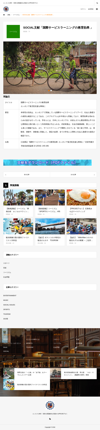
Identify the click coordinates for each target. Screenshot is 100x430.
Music (5, 347)
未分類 (5, 319)
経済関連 (79, 343)
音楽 (4, 268)
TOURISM (6, 314)
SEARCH (97, 3)
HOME (5, 339)
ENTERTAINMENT (9, 295)
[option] (50, 67)
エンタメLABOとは (33, 339)
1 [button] (49, 90)
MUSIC (5, 300)
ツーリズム (7, 272)
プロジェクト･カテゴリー (12, 343)
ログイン (83, 9)
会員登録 (90, 9)
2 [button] (51, 90)
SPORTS (6, 309)
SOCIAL (6, 351)
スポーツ (6, 263)
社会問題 (6, 277)
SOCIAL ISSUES (9, 305)
